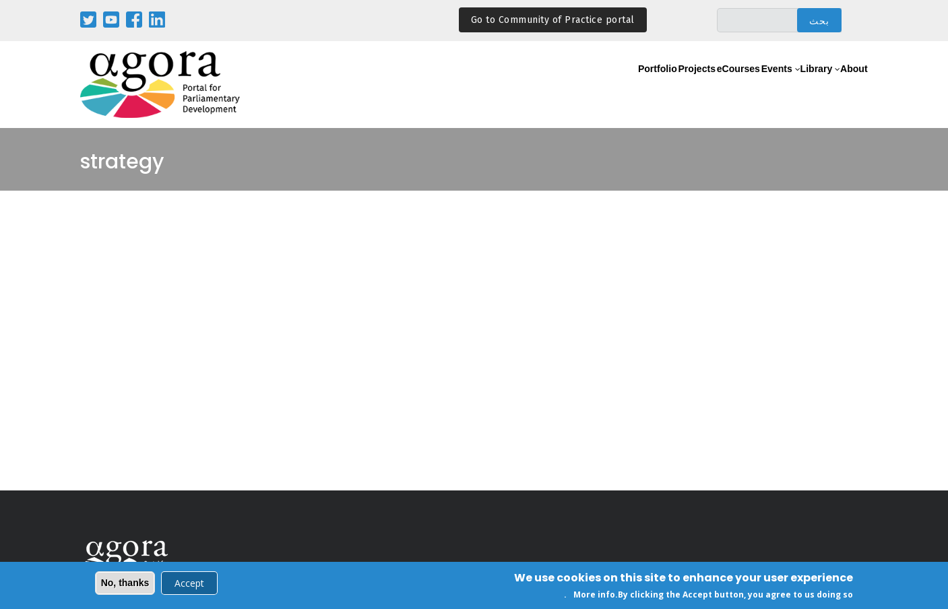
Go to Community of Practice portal (553, 20)
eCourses (688, 85)
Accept (189, 584)
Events (742, 85)
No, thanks (125, 584)
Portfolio (574, 85)
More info (594, 596)
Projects (629, 85)
